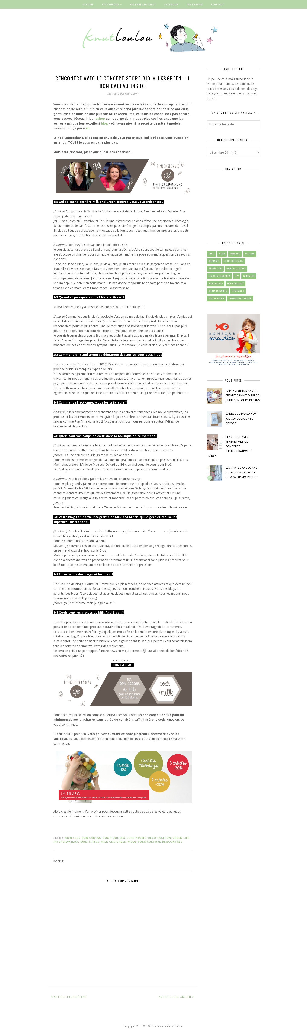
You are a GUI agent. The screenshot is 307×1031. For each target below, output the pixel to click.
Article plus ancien (175, 996)
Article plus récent (70, 996)
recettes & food (236, 268)
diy (237, 275)
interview (61, 842)
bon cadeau (91, 838)
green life (181, 838)
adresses (72, 838)
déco (152, 838)
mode (132, 842)
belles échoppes (218, 290)
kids (95, 842)
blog (104, 123)
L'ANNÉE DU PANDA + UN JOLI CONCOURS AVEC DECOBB (241, 418)
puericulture (149, 842)
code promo (136, 838)
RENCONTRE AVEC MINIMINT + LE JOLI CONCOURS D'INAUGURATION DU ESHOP (229, 446)
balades (249, 253)
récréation (215, 268)
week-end (235, 253)
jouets (85, 842)
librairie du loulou (240, 298)
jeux (74, 842)
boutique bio (114, 838)
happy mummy (235, 283)
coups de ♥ (238, 290)
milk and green (113, 842)
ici (87, 128)
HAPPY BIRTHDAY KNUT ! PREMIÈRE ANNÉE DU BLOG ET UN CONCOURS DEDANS (243, 395)
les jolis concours (219, 275)
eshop (100, 118)
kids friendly (216, 298)
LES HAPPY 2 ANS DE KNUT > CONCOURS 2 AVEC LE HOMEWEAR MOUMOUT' (242, 472)
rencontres (172, 842)
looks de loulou (233, 261)
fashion (164, 838)
